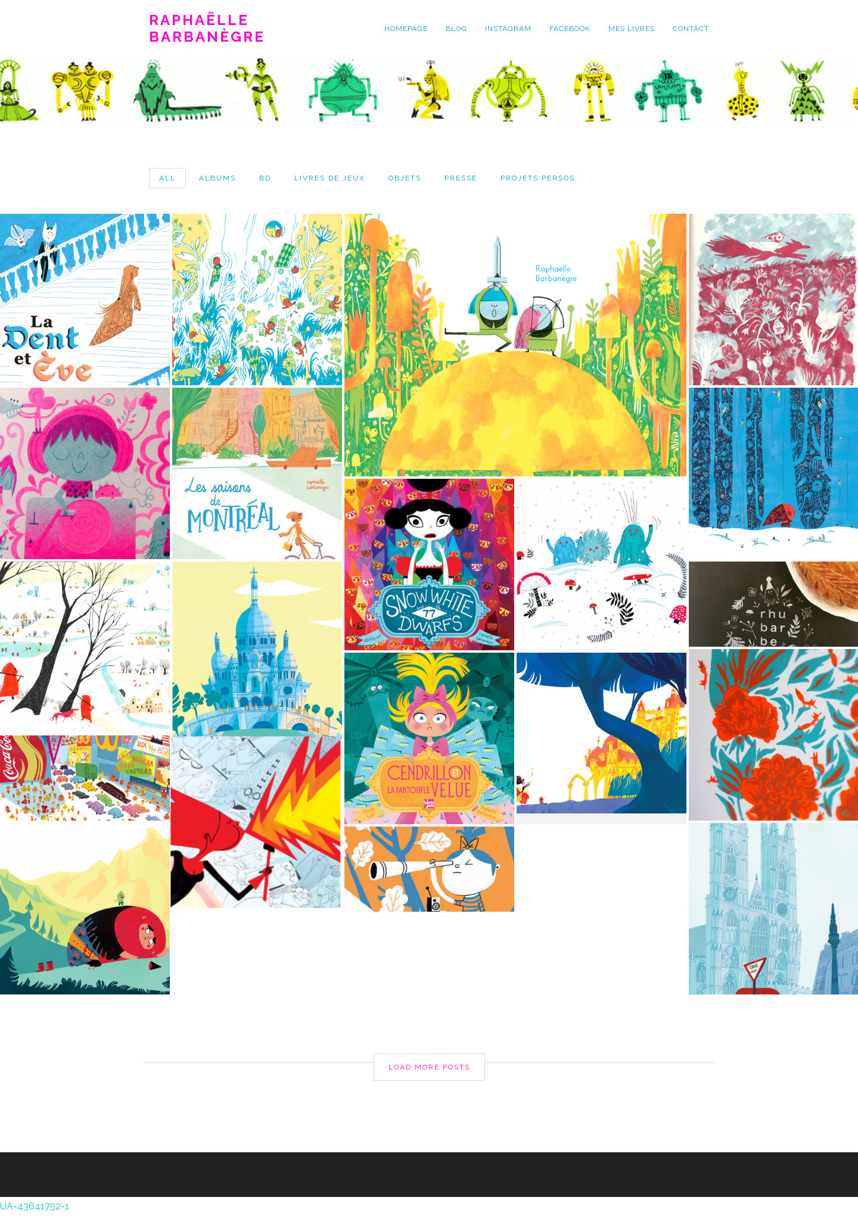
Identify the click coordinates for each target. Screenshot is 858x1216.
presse (460, 178)
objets (404, 178)
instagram (508, 28)
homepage (406, 28)
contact (691, 28)
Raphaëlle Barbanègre (207, 28)
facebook (569, 28)
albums (217, 178)
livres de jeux (329, 178)
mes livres (631, 28)
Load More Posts (429, 1067)
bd (265, 178)
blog (456, 28)
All (167, 178)
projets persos (537, 178)
